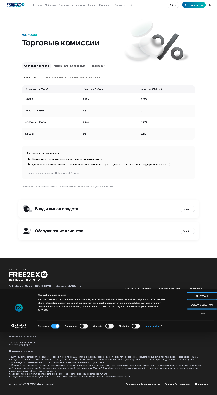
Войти (173, 5)
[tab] (36, 65)
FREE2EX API (131, 294)
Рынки (145, 305)
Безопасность (198, 294)
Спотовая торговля (169, 288)
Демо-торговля (167, 305)
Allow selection (193, 368)
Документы (196, 305)
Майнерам (147, 294)
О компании (196, 288)
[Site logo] (16, 5)
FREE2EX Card (132, 288)
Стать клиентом (194, 5)
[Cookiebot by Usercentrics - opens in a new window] (18, 389)
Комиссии (147, 299)
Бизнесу (146, 288)
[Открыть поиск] (131, 5)
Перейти (187, 209)
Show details (152, 389)
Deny (193, 376)
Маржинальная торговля (172, 294)
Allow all (192, 359)
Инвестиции (165, 299)
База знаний (196, 299)
